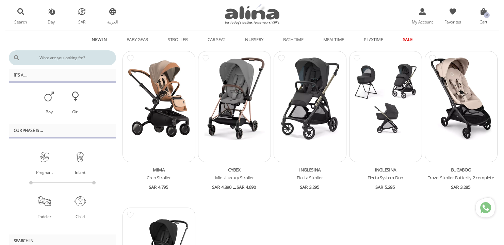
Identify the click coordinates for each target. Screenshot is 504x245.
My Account (422, 21)
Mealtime (333, 39)
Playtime (373, 39)
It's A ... (20, 75)
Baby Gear (137, 39)
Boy (49, 111)
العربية (112, 21)
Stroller (178, 39)
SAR (81, 21)
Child (80, 216)
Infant (80, 172)
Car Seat (217, 39)
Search (20, 21)
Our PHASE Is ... (28, 130)
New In (99, 39)
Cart (483, 21)
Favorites (452, 21)
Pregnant (44, 172)
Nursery (254, 39)
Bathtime (293, 39)
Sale (407, 39)
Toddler (44, 216)
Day (51, 21)
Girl (75, 111)
